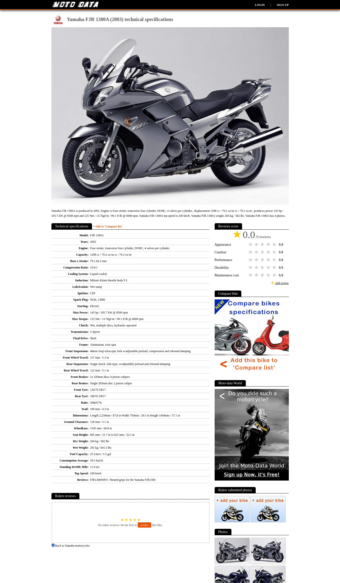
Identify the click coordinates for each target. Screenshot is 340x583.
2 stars (257, 244)
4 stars (269, 244)
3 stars (263, 244)
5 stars (275, 244)
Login (260, 5)
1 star (251, 244)
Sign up (283, 5)
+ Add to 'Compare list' (107, 226)
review (144, 525)
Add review (282, 283)
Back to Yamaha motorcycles (70, 545)
